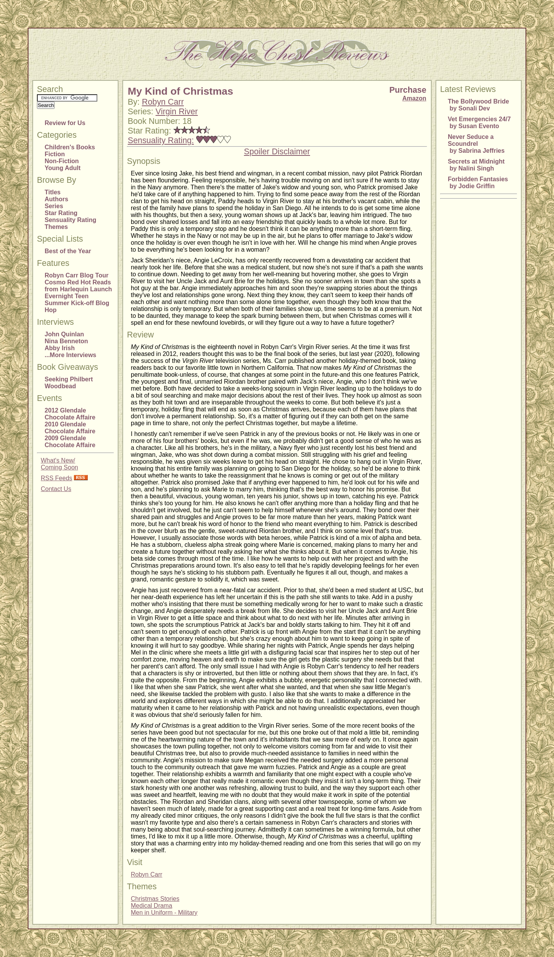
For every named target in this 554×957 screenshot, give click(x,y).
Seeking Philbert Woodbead (69, 382)
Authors (56, 199)
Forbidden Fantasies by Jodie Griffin (478, 182)
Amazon (414, 98)
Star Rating (61, 213)
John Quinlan (64, 334)
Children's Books (70, 147)
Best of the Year (68, 251)
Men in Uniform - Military (164, 912)
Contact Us (56, 489)
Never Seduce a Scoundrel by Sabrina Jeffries (476, 144)
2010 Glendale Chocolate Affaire (70, 427)
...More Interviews (70, 355)
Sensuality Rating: (161, 140)
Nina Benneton (66, 341)
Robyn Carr (163, 102)
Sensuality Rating (70, 220)
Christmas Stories (155, 898)
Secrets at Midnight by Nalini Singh (476, 165)
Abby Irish (60, 348)
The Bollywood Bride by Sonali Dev (478, 105)
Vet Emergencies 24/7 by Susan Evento (479, 122)
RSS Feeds (56, 478)
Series (54, 206)
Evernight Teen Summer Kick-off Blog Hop (77, 303)
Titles (53, 192)
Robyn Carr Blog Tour (76, 275)
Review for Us (65, 123)
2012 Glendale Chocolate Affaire (70, 414)
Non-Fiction (62, 161)
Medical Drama (151, 905)
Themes (56, 227)
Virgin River (176, 111)
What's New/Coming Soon (59, 464)
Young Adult (62, 168)
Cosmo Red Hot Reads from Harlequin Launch (78, 285)
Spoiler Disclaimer (277, 151)
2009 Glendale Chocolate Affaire (70, 441)
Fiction (55, 154)
